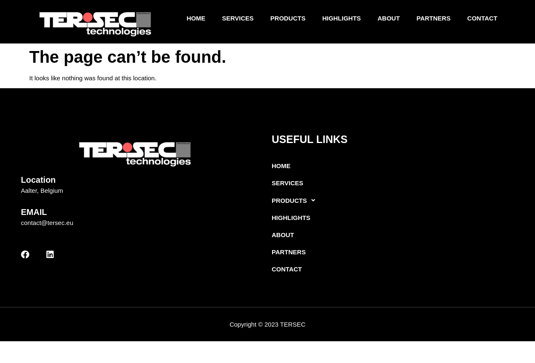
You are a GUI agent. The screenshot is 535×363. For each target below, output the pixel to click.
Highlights (341, 19)
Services (238, 19)
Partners (433, 19)
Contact (482, 19)
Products (287, 19)
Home (195, 19)
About (388, 19)
